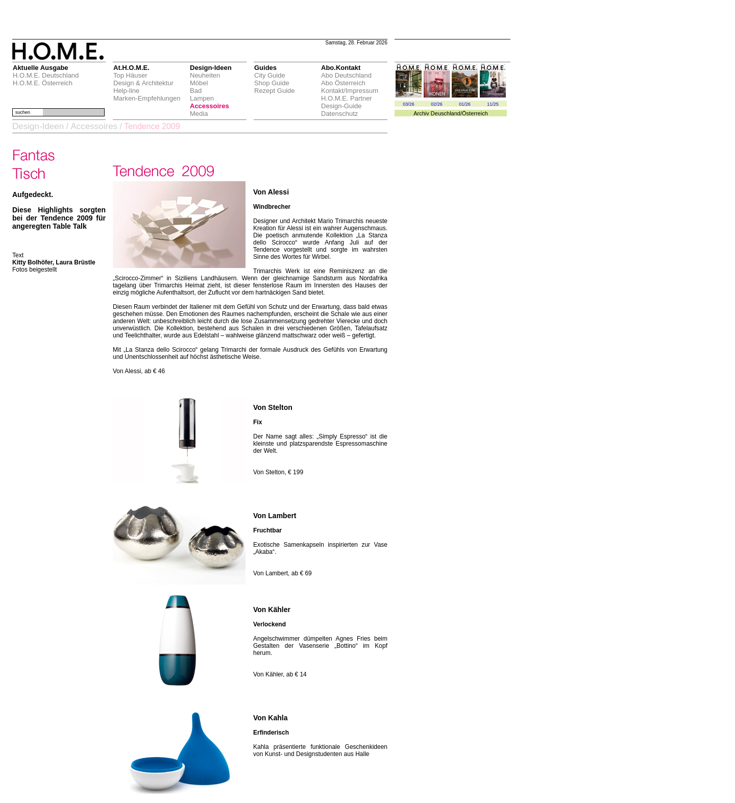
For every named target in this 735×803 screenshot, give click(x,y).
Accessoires (209, 106)
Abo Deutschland (346, 75)
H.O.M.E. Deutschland (46, 75)
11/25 (493, 104)
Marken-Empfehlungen (147, 98)
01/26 (465, 104)
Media (199, 113)
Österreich (475, 113)
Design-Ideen (38, 126)
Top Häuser (130, 75)
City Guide (269, 75)
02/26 (437, 104)
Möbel (199, 83)
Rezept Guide (274, 90)
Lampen (202, 98)
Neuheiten (205, 75)
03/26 (408, 104)
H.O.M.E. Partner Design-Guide (346, 102)
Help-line (126, 90)
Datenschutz (339, 113)
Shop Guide (271, 83)
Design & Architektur (143, 83)
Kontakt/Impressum (349, 90)
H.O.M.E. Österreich (42, 83)
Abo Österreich (343, 83)
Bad (196, 90)
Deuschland (445, 113)
